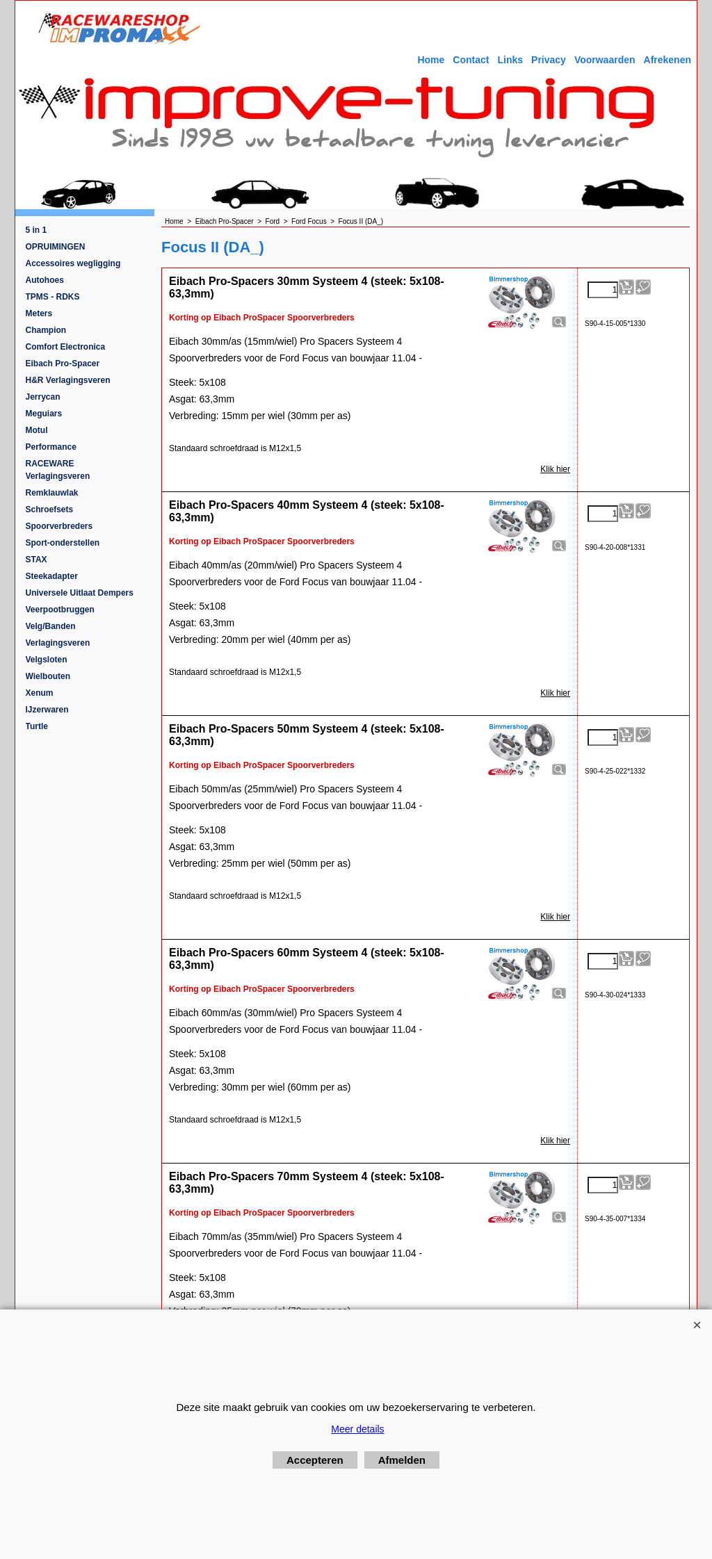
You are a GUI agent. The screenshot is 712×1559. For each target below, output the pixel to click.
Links (510, 59)
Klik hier (555, 469)
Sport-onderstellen (63, 543)
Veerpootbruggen (60, 609)
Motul (37, 430)
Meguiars (44, 413)
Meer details (357, 1429)
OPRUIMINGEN (56, 247)
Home (430, 59)
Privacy (548, 59)
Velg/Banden (51, 626)
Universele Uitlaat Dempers (80, 593)
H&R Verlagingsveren (68, 380)
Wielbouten (48, 676)
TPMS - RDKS (53, 297)
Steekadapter (52, 576)
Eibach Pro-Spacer (63, 363)
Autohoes (45, 280)
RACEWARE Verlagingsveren (58, 470)
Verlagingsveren (58, 643)
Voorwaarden (605, 59)
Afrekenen (667, 59)
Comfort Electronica (66, 347)
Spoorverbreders (59, 526)
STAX (36, 559)
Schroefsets (50, 509)
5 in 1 (36, 230)
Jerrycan (43, 397)
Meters (39, 313)
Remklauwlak (52, 493)
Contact (471, 59)
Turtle (37, 726)
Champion (46, 330)
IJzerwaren (47, 710)
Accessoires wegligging (73, 263)
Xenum (40, 693)
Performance (51, 447)
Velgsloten (46, 659)
